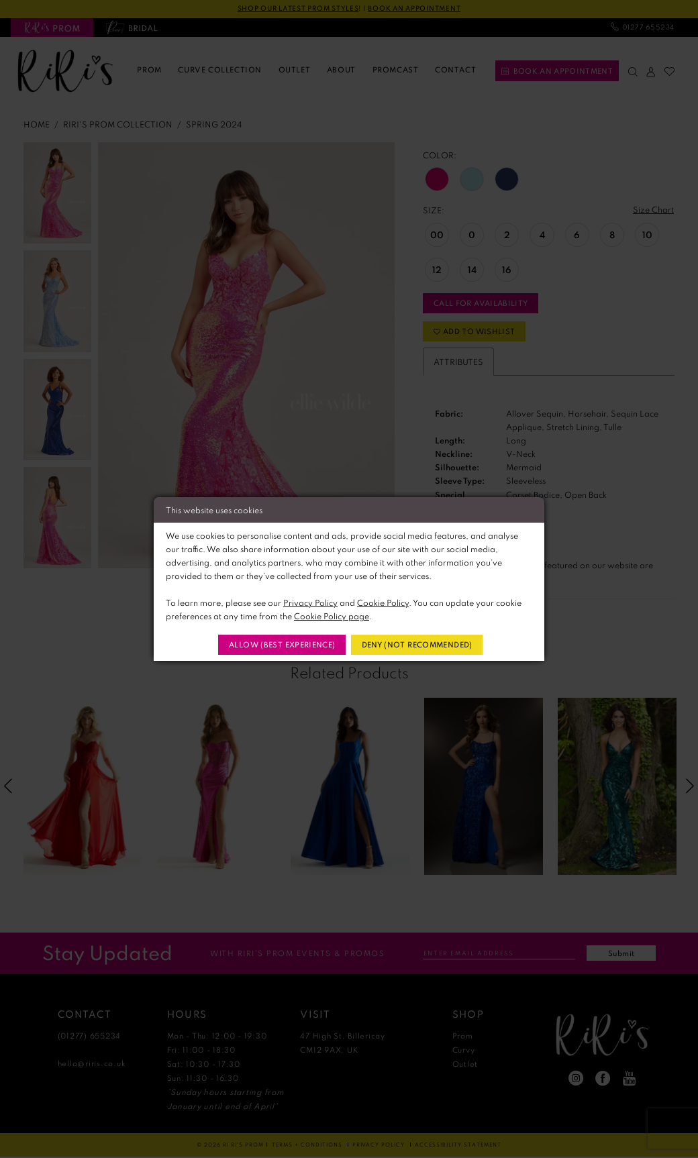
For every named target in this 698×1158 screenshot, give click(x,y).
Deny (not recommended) (416, 644)
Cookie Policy (383, 602)
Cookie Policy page (331, 616)
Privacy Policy (310, 602)
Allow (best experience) (282, 644)
